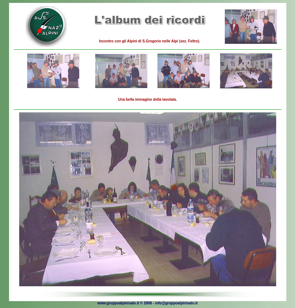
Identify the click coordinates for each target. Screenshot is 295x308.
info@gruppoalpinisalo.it (176, 303)
